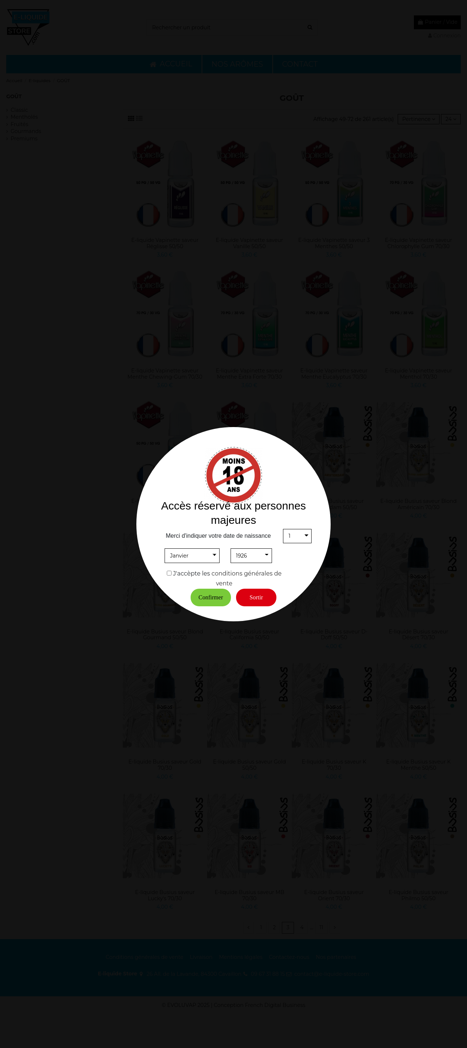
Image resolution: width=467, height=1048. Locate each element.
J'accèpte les (191, 573)
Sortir (256, 597)
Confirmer (211, 597)
